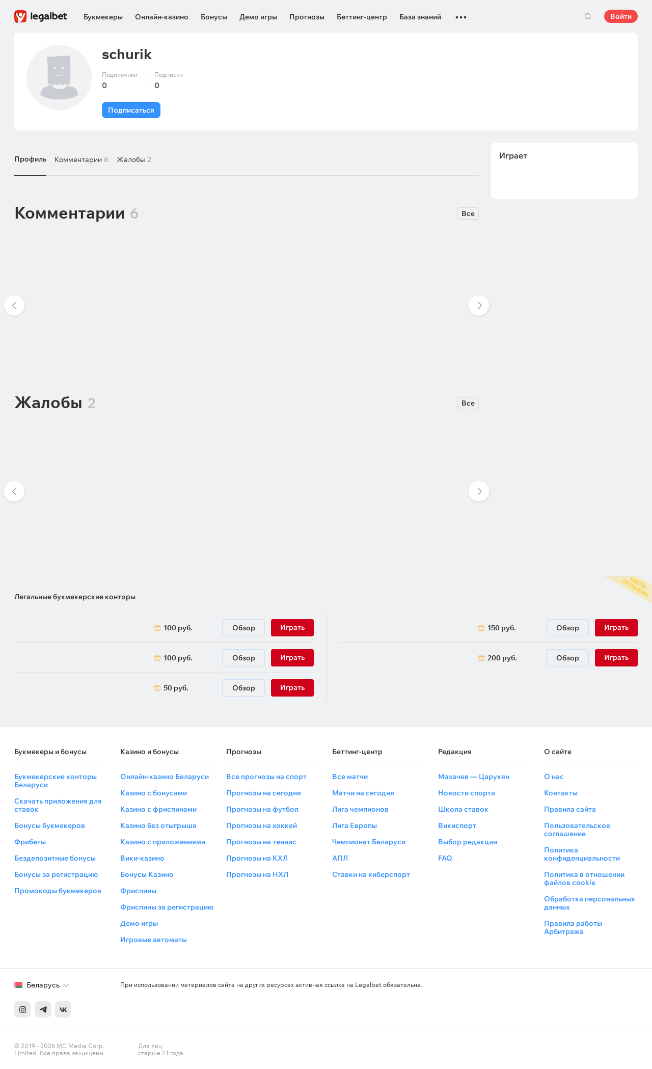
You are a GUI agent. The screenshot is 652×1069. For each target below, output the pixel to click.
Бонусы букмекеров (49, 825)
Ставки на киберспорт (371, 874)
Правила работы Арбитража (573, 927)
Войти (621, 16)
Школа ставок (463, 809)
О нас (554, 776)
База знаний (420, 17)
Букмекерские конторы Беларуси (55, 780)
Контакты (561, 792)
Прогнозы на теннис (261, 841)
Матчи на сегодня (363, 792)
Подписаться (131, 110)
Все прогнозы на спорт (266, 776)
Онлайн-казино (161, 17)
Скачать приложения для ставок (58, 805)
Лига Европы (354, 825)
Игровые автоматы (153, 939)
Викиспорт (457, 825)
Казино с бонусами (153, 792)
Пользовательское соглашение (577, 829)
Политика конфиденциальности (582, 854)
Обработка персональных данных (589, 903)
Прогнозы (306, 17)
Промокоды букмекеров (57, 890)
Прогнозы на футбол (262, 809)
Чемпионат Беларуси (368, 841)
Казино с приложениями (162, 841)
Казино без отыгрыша (158, 825)
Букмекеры (103, 17)
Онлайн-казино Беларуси (164, 776)
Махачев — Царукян (473, 776)
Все (468, 213)
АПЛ (340, 858)
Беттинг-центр (362, 17)
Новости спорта (466, 792)
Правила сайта (570, 809)
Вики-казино (142, 858)
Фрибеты (30, 841)
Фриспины (138, 890)
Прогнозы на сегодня (263, 792)
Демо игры (258, 17)
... (461, 13)
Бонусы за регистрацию (56, 874)
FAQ (445, 858)
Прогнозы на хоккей (261, 825)
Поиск (588, 16)
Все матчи (350, 776)
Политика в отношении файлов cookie (584, 878)
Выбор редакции (467, 841)
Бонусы (214, 17)
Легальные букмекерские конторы (74, 596)
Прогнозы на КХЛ (257, 858)
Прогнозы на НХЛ (257, 874)
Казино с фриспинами (158, 809)
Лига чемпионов (360, 809)
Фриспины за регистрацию (166, 907)
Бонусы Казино (147, 874)
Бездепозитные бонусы (55, 858)
